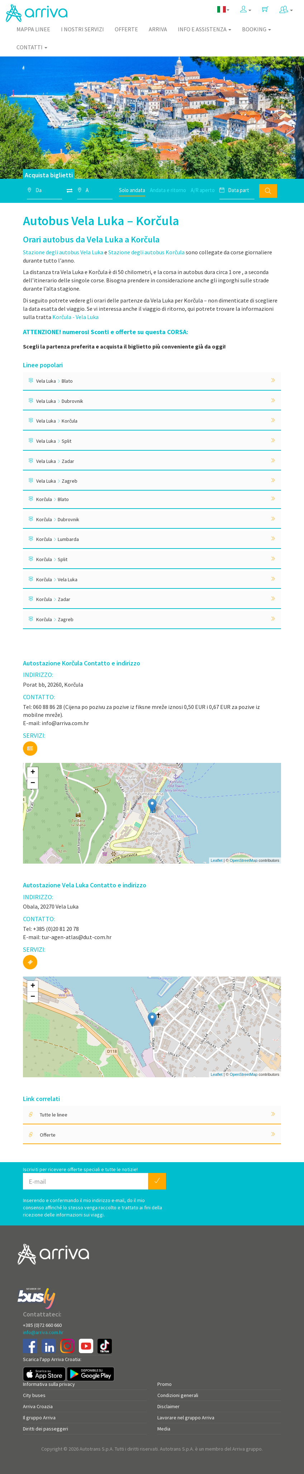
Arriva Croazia (38, 1406)
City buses (34, 1395)
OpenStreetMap (244, 860)
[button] (246, 9)
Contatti (31, 47)
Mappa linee (33, 29)
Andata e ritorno (168, 190)
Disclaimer (168, 1406)
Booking (256, 29)
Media (163, 1428)
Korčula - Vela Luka (75, 316)
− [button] (32, 783)
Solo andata (132, 190)
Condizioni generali (177, 1395)
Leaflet (217, 860)
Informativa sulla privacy (49, 1384)
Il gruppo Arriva (39, 1417)
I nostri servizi (82, 29)
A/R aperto (203, 190)
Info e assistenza (204, 29)
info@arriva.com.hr (43, 1332)
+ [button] (32, 772)
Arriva (158, 29)
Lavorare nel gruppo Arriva (185, 1417)
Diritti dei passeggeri (45, 1428)
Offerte (126, 29)
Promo (164, 1384)
